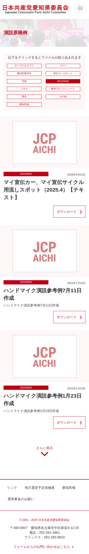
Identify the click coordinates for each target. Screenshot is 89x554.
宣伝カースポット (62, 73)
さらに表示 (44, 453)
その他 (62, 96)
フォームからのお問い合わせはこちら (45, 547)
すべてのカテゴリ (24, 65)
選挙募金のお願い (21, 499)
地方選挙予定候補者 (40, 488)
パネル (24, 88)
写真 (24, 81)
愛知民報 (24, 104)
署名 (24, 96)
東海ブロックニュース (63, 88)
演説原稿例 (63, 81)
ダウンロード (71, 211)
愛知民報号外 (24, 73)
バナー (62, 65)
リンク (12, 488)
